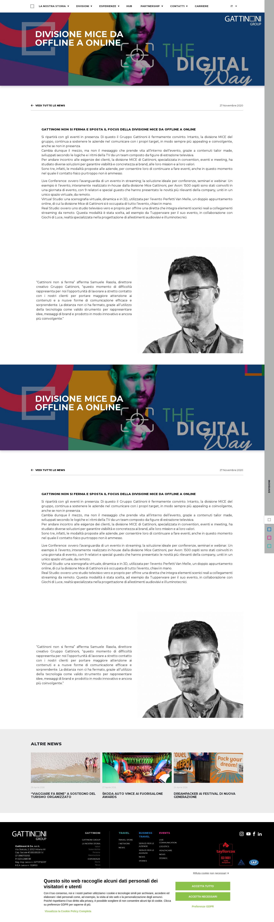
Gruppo (269, 520)
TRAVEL (124, 833)
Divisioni (82, 6)
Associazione (94, 855)
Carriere (201, 6)
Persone (96, 852)
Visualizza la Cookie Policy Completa (68, 911)
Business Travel (269, 529)
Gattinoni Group (91, 840)
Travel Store (126, 840)
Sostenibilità (94, 849)
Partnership (150, 6)
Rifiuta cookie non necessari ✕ (211, 873)
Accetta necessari (203, 896)
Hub (129, 6)
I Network (124, 843)
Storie (97, 862)
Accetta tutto (203, 886)
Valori (97, 846)
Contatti (177, 6)
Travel (269, 546)
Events (269, 538)
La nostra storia (52, 6)
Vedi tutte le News (50, 105)
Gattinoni (92, 833)
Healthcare (165, 850)
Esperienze (107, 6)
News (97, 865)
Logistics (164, 846)
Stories (143, 861)
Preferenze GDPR (203, 906)
